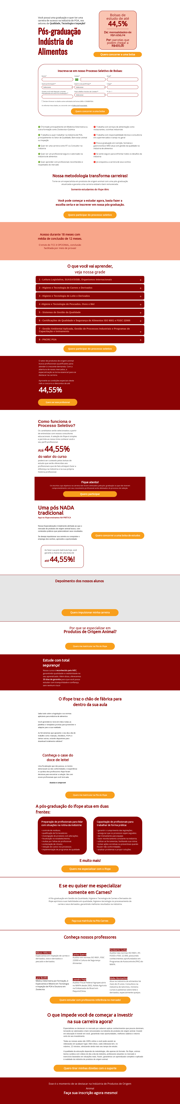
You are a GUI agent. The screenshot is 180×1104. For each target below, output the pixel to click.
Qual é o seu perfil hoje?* (82, 84)
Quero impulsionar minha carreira (90, 612)
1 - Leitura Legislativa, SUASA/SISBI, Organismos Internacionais (75, 279)
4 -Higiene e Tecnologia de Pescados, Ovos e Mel (67, 304)
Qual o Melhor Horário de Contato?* (86, 91)
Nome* (44, 76)
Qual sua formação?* (49, 84)
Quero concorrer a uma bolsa (117, 54)
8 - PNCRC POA (48, 339)
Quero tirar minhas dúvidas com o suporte (90, 1068)
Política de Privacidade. (79, 106)
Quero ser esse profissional (58, 402)
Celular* (77, 76)
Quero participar (90, 494)
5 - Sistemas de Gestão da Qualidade (60, 312)
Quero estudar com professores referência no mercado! (90, 1000)
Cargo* (109, 84)
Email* (109, 76)
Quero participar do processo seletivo (90, 215)
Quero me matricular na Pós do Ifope (90, 646)
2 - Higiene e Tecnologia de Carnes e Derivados (65, 287)
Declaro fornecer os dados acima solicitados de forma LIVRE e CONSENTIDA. (68, 101)
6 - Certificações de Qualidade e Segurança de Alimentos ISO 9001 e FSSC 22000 (84, 320)
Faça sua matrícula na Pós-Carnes (90, 920)
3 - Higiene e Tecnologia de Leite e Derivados (64, 296)
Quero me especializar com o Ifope (90, 869)
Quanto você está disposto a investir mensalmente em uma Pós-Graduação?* (55, 92)
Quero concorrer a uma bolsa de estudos (117, 535)
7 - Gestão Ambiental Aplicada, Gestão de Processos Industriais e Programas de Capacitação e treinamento (84, 330)
